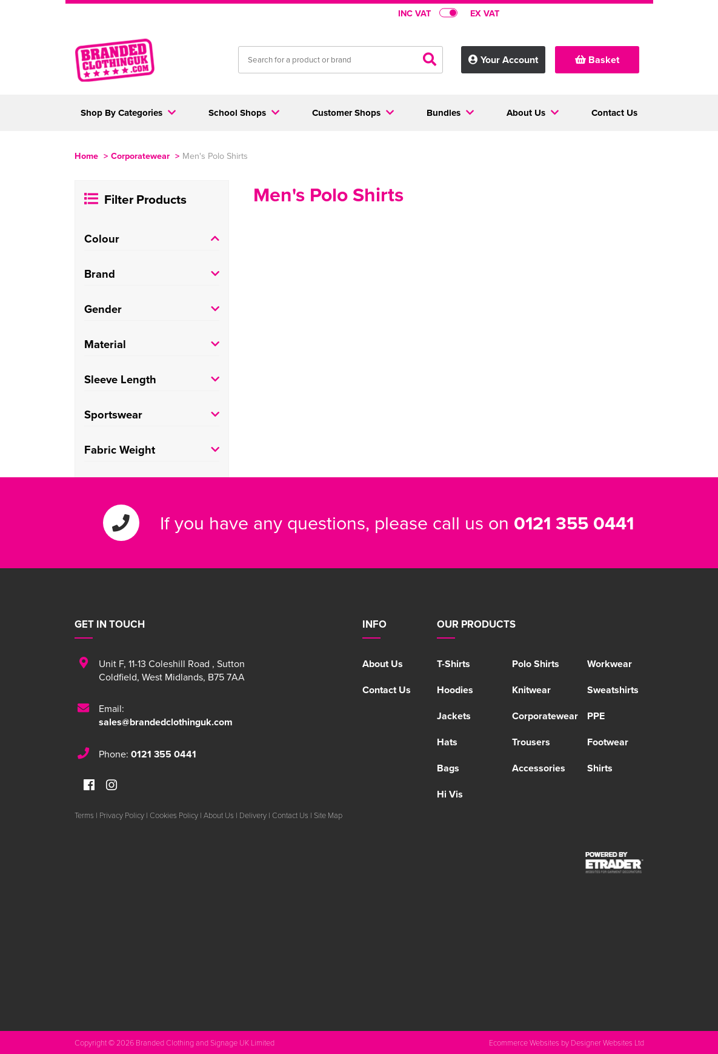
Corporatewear (140, 155)
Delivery (253, 815)
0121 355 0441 (574, 522)
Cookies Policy (174, 815)
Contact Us (386, 690)
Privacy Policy (121, 815)
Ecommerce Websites (524, 1042)
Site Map (328, 815)
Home (86, 155)
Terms (84, 815)
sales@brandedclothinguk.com (166, 722)
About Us (382, 664)
